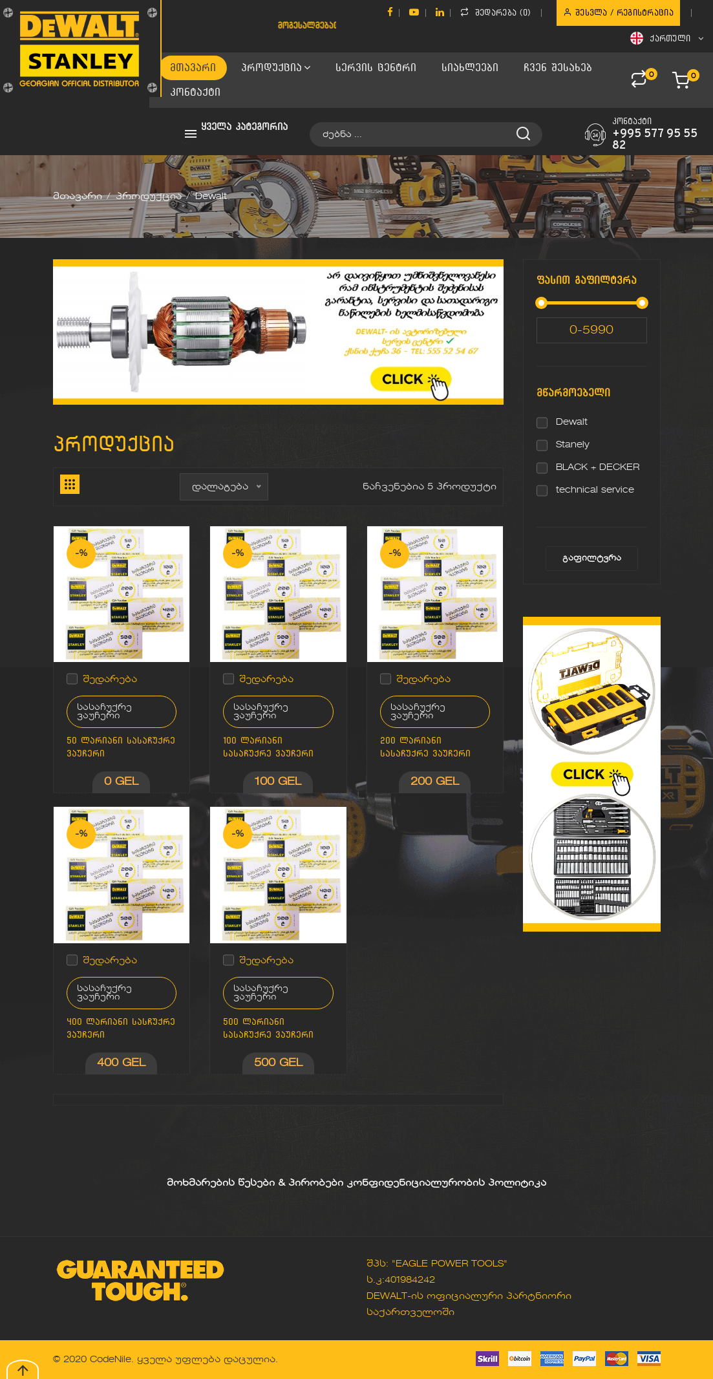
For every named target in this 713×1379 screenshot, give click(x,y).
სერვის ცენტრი (375, 67)
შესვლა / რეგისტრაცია (618, 12)
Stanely (573, 444)
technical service (595, 490)
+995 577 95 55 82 (654, 140)
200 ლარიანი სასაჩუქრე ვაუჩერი (425, 747)
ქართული (666, 38)
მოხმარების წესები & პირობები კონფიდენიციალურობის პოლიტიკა (356, 1183)
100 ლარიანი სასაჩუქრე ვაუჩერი (268, 747)
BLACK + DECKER (597, 467)
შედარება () (495, 12)
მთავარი (193, 67)
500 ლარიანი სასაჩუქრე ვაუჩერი (268, 1028)
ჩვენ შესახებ (558, 67)
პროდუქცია (275, 67)
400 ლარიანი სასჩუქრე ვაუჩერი (121, 1028)
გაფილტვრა (591, 558)
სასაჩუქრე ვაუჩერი (104, 711)
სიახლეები (470, 67)
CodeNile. (112, 1359)
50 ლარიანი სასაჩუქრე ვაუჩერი (121, 747)
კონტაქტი (195, 92)
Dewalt (572, 422)
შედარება (110, 679)
